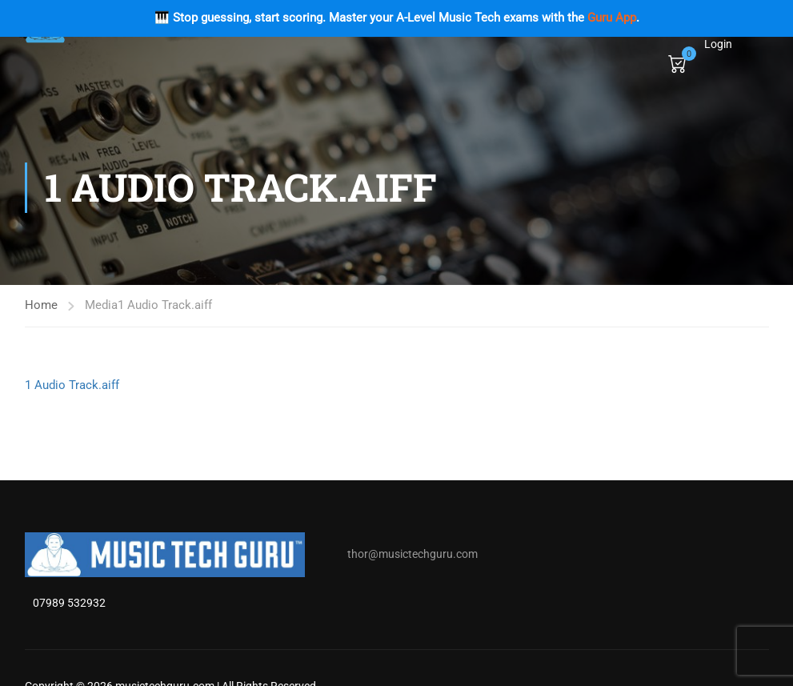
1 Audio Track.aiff (72, 385)
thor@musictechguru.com (412, 554)
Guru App (611, 17)
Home (41, 305)
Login (718, 44)
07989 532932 (69, 602)
